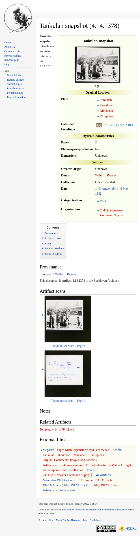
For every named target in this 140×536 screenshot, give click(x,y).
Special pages (14, 84)
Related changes (15, 79)
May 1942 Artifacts (76, 485)
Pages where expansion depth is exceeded (83, 450)
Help (6, 64)
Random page (11, 60)
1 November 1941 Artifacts (95, 480)
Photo (104, 201)
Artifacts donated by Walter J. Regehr (109, 465)
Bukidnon (106, 105)
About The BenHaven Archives (71, 520)
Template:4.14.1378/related (57, 429)
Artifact (117, 450)
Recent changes (12, 55)
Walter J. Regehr (105, 175)
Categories (47, 450)
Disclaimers (95, 520)
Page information (16, 97)
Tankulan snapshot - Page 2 (68, 400)
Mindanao (106, 110)
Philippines (107, 116)
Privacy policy (46, 520)
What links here (15, 75)
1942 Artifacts (52, 485)
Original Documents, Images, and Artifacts (70, 460)
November (104, 188)
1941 (115, 188)
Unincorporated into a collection (63, 470)
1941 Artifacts (102, 475)
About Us (9, 46)
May (126, 188)
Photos (91, 470)
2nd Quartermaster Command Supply (66, 475)
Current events (12, 51)
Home (7, 42)
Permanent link (15, 92)
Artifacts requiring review (59, 490)
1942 (98, 193)
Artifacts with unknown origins (62, 465)
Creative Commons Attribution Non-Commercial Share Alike (96, 509)
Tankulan (106, 100)
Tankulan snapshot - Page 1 (68, 346)
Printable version (16, 88)
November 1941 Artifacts (59, 480)
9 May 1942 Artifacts (105, 485)
